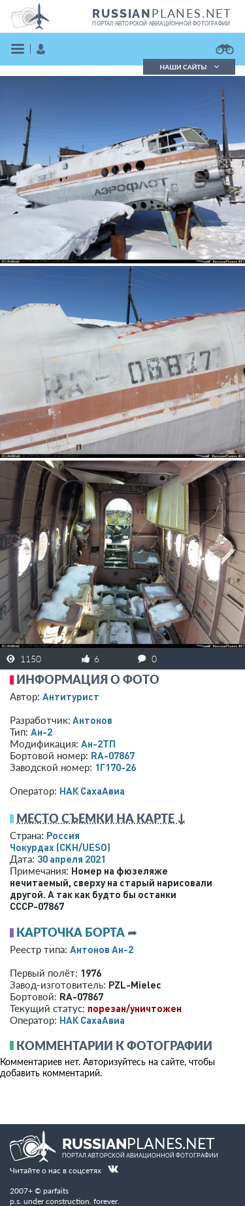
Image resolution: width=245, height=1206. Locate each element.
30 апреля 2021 (71, 859)
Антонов (92, 720)
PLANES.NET (162, 13)
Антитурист (70, 696)
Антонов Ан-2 (101, 949)
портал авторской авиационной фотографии (161, 23)
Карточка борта (70, 932)
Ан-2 (41, 732)
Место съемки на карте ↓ (101, 818)
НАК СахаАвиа (92, 791)
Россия (63, 835)
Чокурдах (60, 847)
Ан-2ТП (98, 743)
